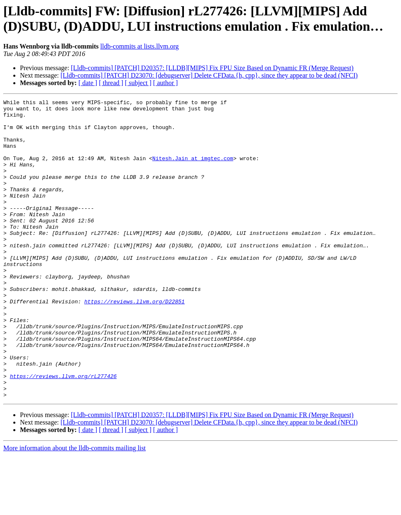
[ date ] (87, 82)
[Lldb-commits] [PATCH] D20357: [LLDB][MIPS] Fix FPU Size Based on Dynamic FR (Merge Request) (212, 67)
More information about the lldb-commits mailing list (74, 507)
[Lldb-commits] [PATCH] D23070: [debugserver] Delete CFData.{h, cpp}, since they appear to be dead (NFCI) (209, 75)
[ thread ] (111, 82)
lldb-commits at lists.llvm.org (139, 46)
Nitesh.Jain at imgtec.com (192, 170)
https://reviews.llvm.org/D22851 (134, 342)
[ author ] (165, 82)
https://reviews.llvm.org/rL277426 (63, 432)
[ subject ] (138, 82)
